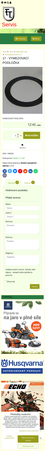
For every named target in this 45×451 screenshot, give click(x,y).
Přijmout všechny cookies (28, 439)
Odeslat (35, 286)
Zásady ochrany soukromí (29, 430)
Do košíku (31, 135)
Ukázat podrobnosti (9, 437)
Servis (9, 24)
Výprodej (7, 297)
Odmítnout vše (28, 446)
